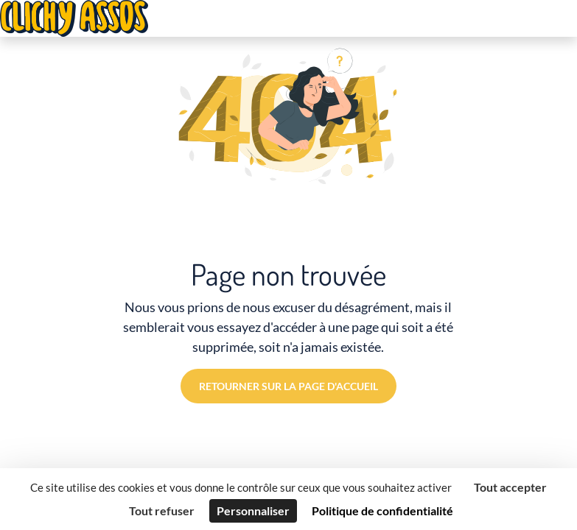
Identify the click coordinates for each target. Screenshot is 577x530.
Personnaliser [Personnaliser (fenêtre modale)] (253, 510)
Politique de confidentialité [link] (382, 510)
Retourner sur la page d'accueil (288, 386)
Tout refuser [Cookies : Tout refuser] (162, 510)
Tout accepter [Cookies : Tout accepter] (510, 487)
